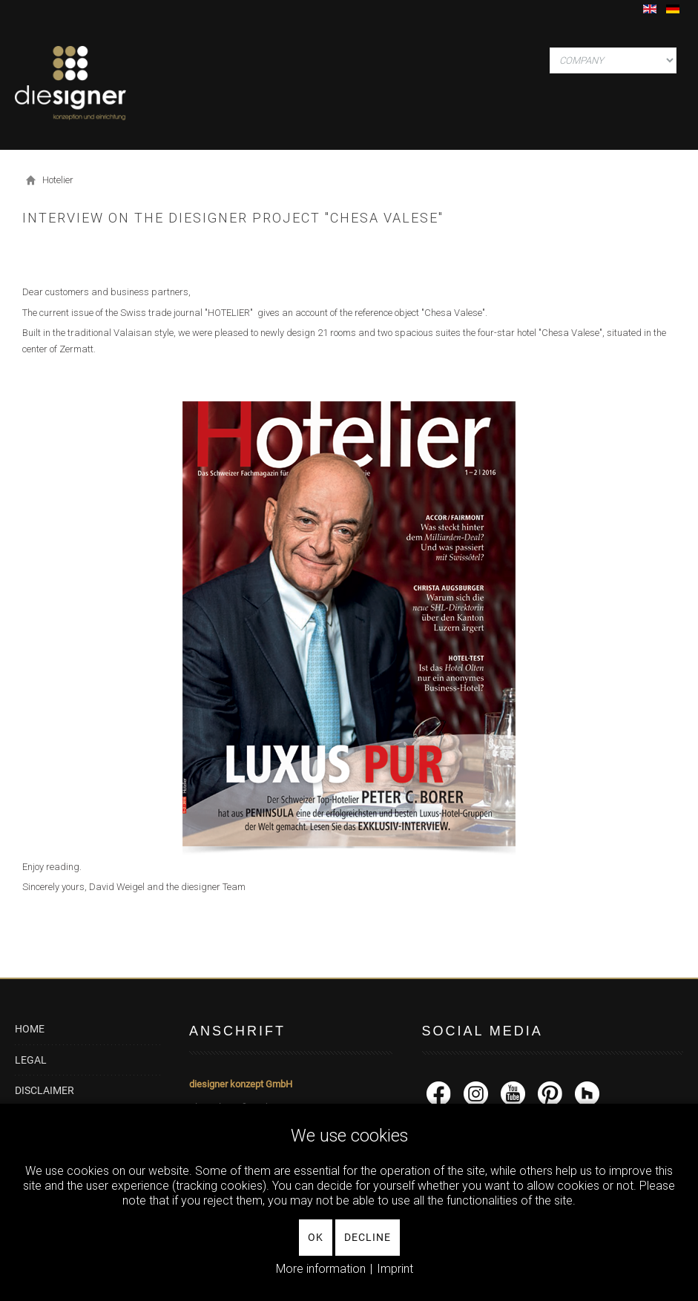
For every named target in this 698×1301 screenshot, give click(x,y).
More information (321, 1269)
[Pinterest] (550, 1093)
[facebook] (439, 1093)
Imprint (395, 1269)
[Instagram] (476, 1093)
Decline (367, 1237)
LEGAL (31, 1060)
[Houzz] (587, 1093)
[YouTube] (513, 1093)
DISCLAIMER (44, 1090)
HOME (30, 1029)
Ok (315, 1237)
